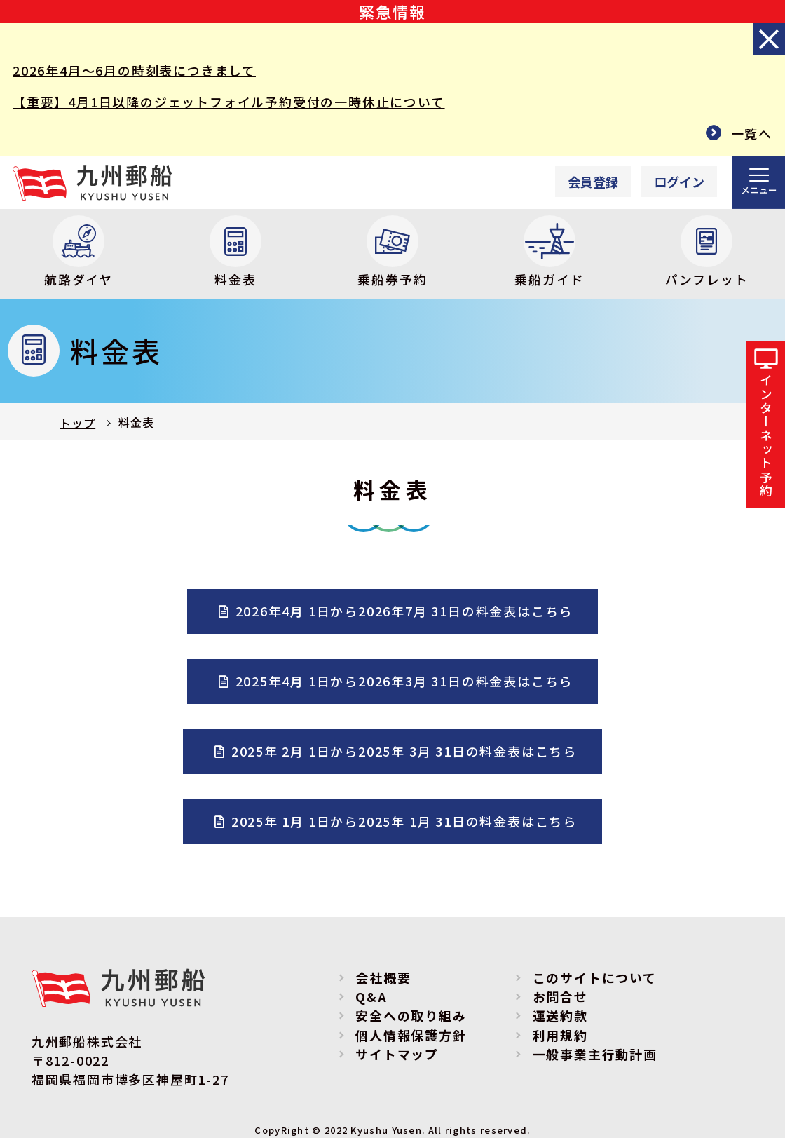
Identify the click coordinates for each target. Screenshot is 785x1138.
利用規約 (560, 1035)
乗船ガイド (549, 251)
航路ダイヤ (78, 251)
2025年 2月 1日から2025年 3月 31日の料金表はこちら (404, 751)
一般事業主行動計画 (595, 1054)
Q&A (371, 997)
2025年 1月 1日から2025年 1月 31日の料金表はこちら (404, 821)
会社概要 (383, 978)
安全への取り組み (410, 1016)
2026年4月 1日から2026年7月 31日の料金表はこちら (404, 611)
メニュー (759, 189)
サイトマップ (397, 1054)
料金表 (235, 251)
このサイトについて (595, 978)
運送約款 (560, 1016)
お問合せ (560, 997)
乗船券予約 (392, 251)
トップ (77, 423)
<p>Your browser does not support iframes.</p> (622, 182)
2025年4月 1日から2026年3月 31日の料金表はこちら (404, 681)
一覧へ (751, 133)
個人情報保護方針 (410, 1035)
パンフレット (707, 251)
